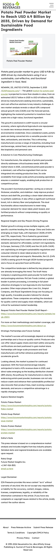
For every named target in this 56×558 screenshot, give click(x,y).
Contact (35, 538)
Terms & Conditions (16, 532)
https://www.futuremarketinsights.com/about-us (23, 325)
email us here (7, 468)
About (6, 527)
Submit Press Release (43, 527)
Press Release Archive (21, 527)
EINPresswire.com (10, 91)
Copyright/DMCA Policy (38, 532)
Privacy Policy (23, 538)
